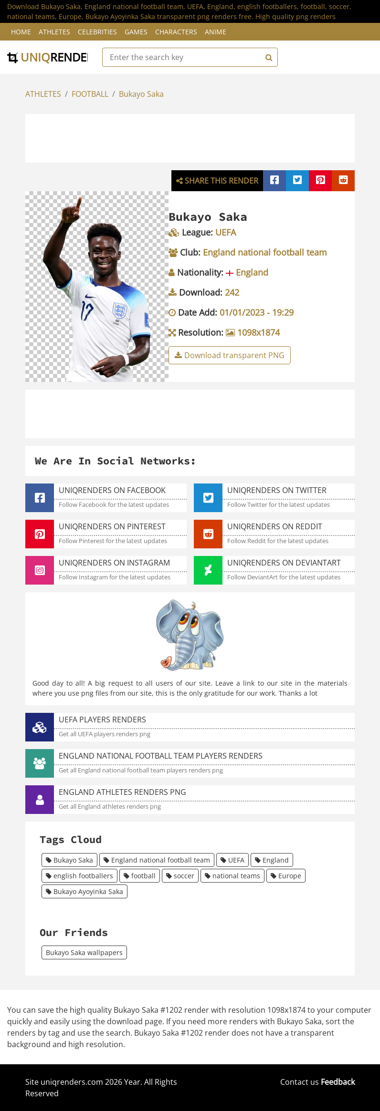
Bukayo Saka (141, 94)
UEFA (232, 859)
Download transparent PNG (230, 355)
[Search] (267, 57)
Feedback (338, 1082)
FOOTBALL (90, 94)
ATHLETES (43, 94)
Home (21, 31)
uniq (53, 57)
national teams (232, 875)
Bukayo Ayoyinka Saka (84, 891)
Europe (286, 875)
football (140, 875)
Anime (215, 31)
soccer (180, 875)
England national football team (157, 859)
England (272, 859)
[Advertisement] (200, 136)
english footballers (79, 875)
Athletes (54, 31)
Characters (176, 31)
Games (136, 31)
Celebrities (97, 31)
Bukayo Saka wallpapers (84, 952)
